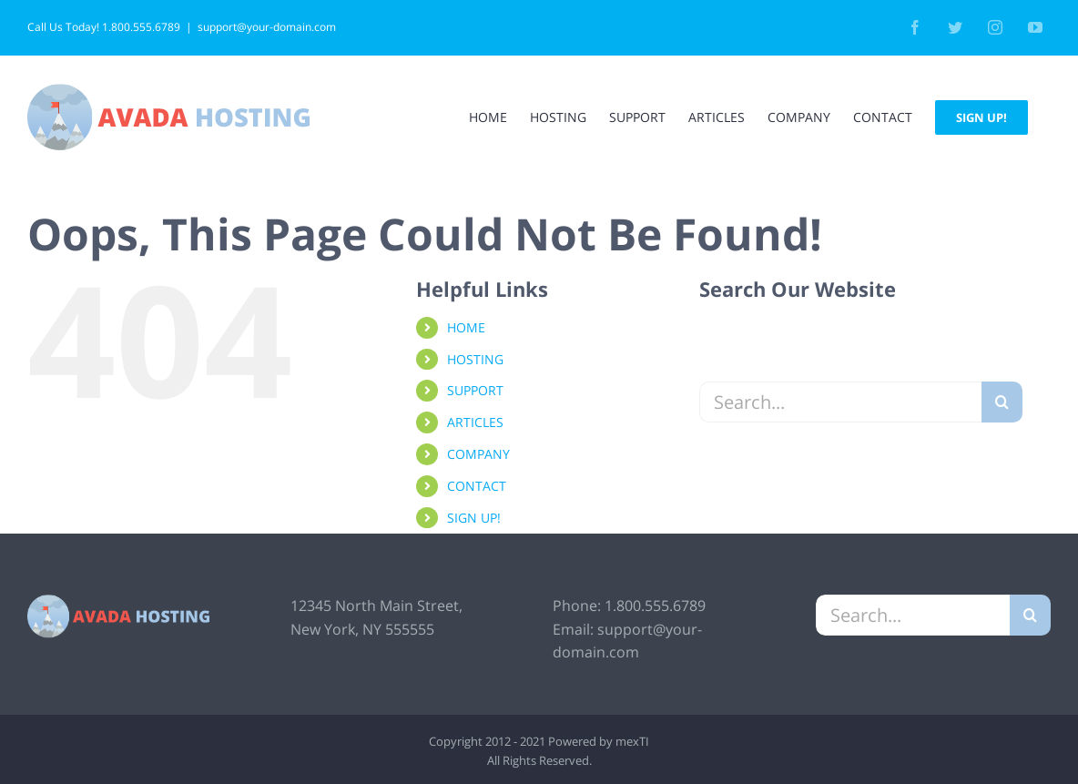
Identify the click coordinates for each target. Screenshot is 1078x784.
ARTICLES (475, 422)
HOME (466, 327)
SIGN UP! (474, 517)
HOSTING (475, 359)
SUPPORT (475, 390)
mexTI (632, 741)
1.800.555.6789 (655, 606)
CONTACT (476, 485)
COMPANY (478, 454)
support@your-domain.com (267, 27)
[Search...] (840, 402)
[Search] (1001, 402)
